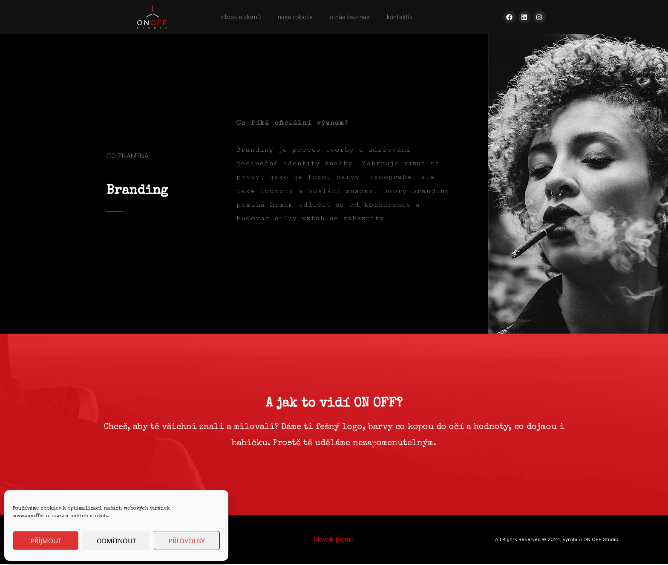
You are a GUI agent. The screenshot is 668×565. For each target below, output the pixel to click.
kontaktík (399, 17)
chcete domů (241, 17)
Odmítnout (116, 540)
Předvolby (186, 540)
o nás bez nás (350, 17)
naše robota (295, 17)
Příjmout (46, 540)
